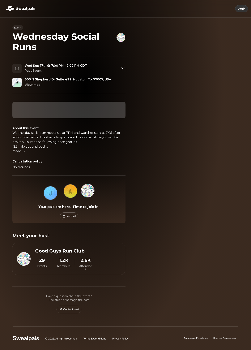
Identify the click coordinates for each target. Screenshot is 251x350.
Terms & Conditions (94, 338)
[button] (50, 193)
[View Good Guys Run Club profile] (68, 259)
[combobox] (75, 68)
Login (241, 8)
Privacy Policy (120, 338)
